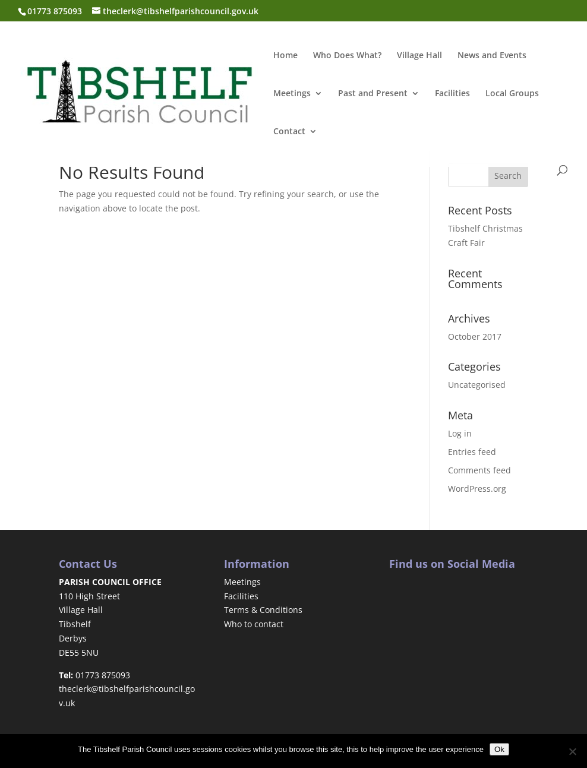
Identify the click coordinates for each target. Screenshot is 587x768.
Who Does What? (347, 56)
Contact (289, 132)
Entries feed (472, 451)
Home (285, 56)
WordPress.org (477, 488)
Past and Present (373, 94)
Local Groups (512, 94)
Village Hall (419, 56)
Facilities (452, 94)
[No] (572, 751)
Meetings (292, 94)
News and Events (491, 56)
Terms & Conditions (263, 609)
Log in (460, 433)
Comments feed (479, 470)
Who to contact (253, 624)
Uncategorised (477, 384)
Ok (499, 749)
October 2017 (474, 336)
